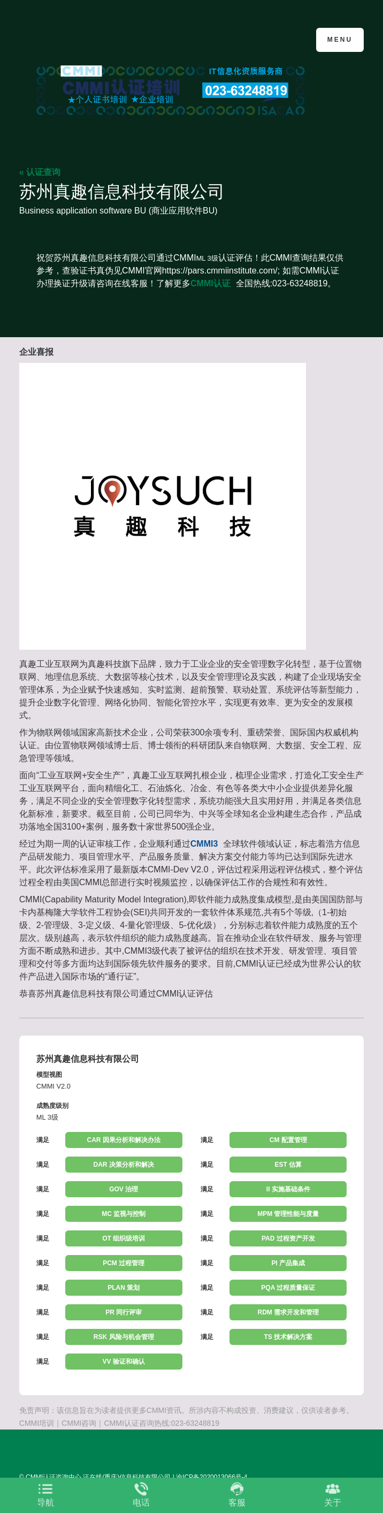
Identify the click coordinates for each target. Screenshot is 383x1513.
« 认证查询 (39, 172)
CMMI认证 (210, 283)
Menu (340, 39)
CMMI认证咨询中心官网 (71, 39)
